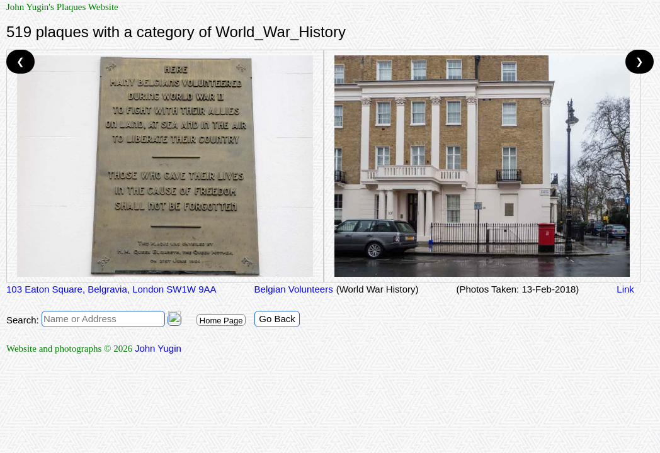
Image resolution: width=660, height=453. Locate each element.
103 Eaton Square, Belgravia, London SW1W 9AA (111, 289)
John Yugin (158, 348)
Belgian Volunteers (293, 289)
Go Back (277, 318)
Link (625, 289)
